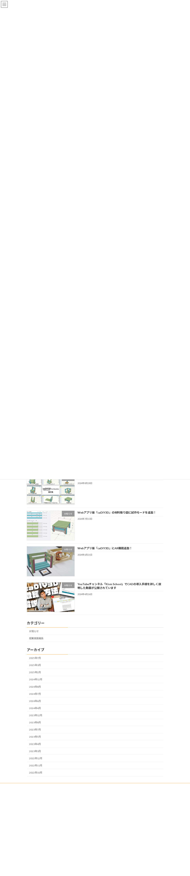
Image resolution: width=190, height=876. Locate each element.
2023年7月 (35, 729)
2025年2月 (35, 672)
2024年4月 (35, 708)
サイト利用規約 (38, 844)
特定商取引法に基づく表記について (49, 834)
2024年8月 (35, 686)
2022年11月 (35, 765)
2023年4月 (35, 743)
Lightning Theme (94, 871)
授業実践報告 (36, 638)
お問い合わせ (37, 849)
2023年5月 (35, 736)
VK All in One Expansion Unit (117, 871)
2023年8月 (35, 722)
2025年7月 (35, 658)
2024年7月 (35, 693)
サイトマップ (37, 855)
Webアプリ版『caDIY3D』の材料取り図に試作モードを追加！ (116, 512)
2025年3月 (35, 665)
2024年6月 (35, 700)
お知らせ (34, 631)
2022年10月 (35, 772)
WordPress (76, 871)
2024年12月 (35, 679)
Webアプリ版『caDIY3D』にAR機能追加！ (104, 548)
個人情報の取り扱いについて (45, 839)
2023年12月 (35, 715)
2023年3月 (35, 750)
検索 (152, 794)
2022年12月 (35, 758)
